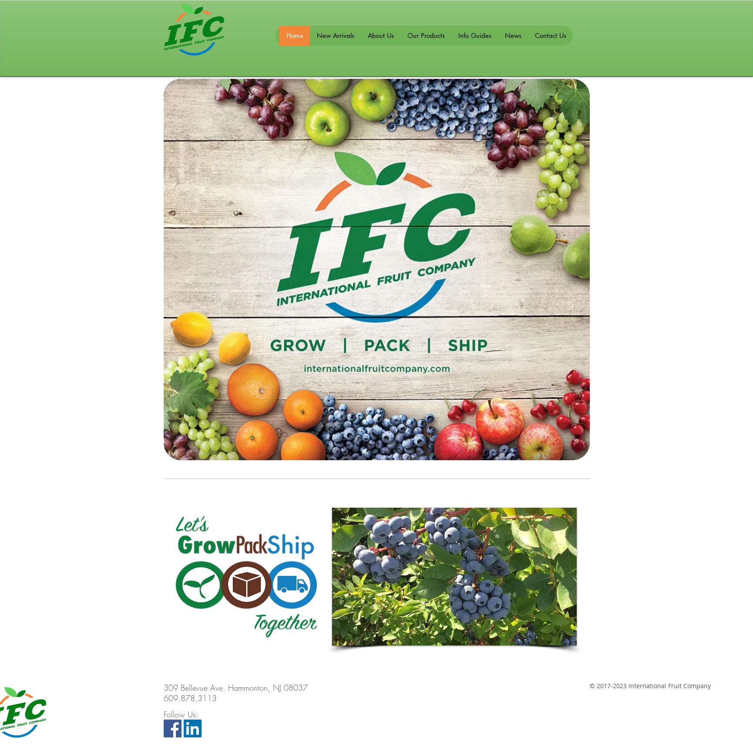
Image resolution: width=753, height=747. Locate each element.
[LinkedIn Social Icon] (193, 728)
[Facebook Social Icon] (173, 728)
